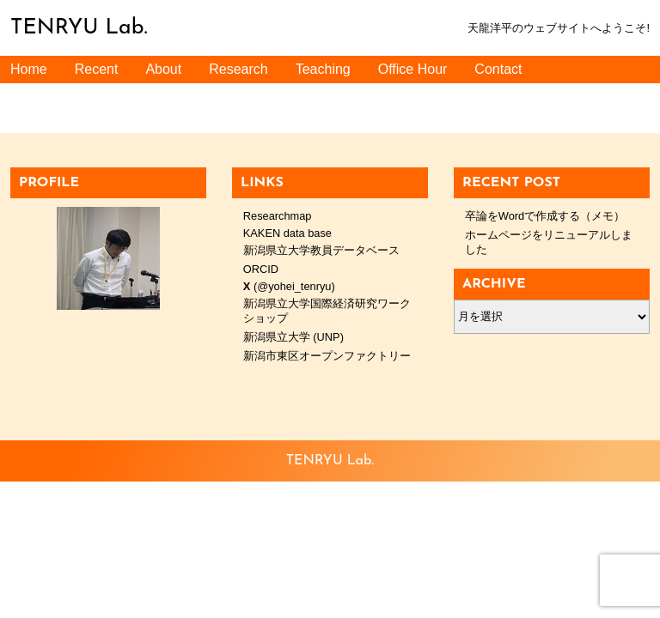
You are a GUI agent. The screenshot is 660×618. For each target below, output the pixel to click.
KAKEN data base (287, 233)
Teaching (323, 69)
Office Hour (413, 69)
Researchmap (277, 215)
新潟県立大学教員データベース (321, 250)
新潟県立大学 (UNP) (293, 336)
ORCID (260, 269)
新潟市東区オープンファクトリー (327, 355)
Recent (97, 69)
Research (238, 69)
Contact (498, 69)
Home (28, 69)
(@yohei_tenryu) (289, 286)
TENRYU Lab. (79, 28)
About (163, 69)
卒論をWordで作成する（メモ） (545, 215)
